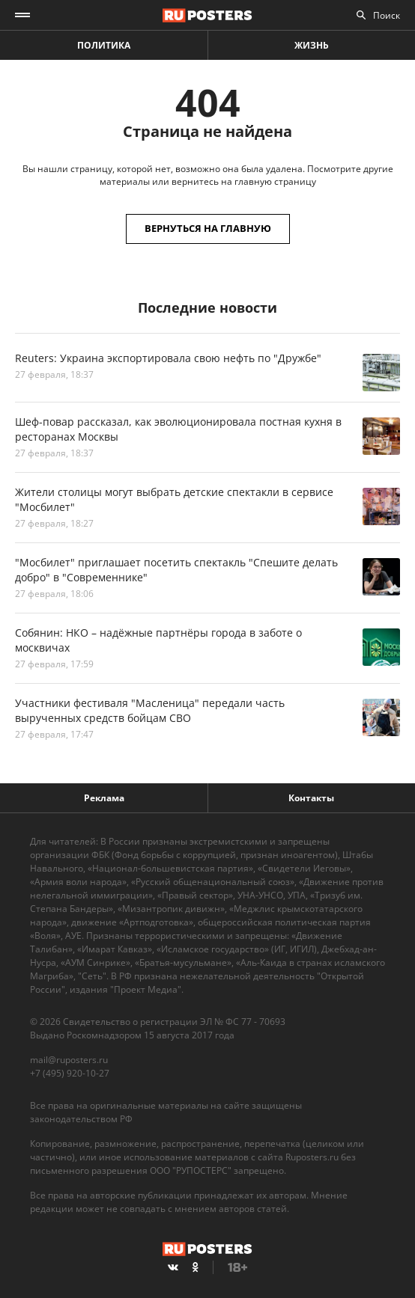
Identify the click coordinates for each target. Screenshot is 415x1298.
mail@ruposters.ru (69, 1059)
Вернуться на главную (208, 228)
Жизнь (311, 45)
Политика (103, 45)
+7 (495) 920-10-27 (69, 1073)
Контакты (311, 798)
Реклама (104, 798)
